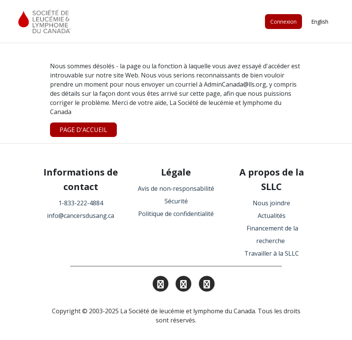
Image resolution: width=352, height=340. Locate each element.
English (319, 21)
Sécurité (176, 201)
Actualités (272, 215)
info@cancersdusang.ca (80, 215)
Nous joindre (271, 203)
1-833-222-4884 (80, 203)
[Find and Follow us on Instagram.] (160, 285)
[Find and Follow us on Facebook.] (206, 285)
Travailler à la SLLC (271, 253)
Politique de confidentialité (176, 213)
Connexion (283, 21)
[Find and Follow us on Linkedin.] (183, 285)
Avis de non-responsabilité (176, 188)
